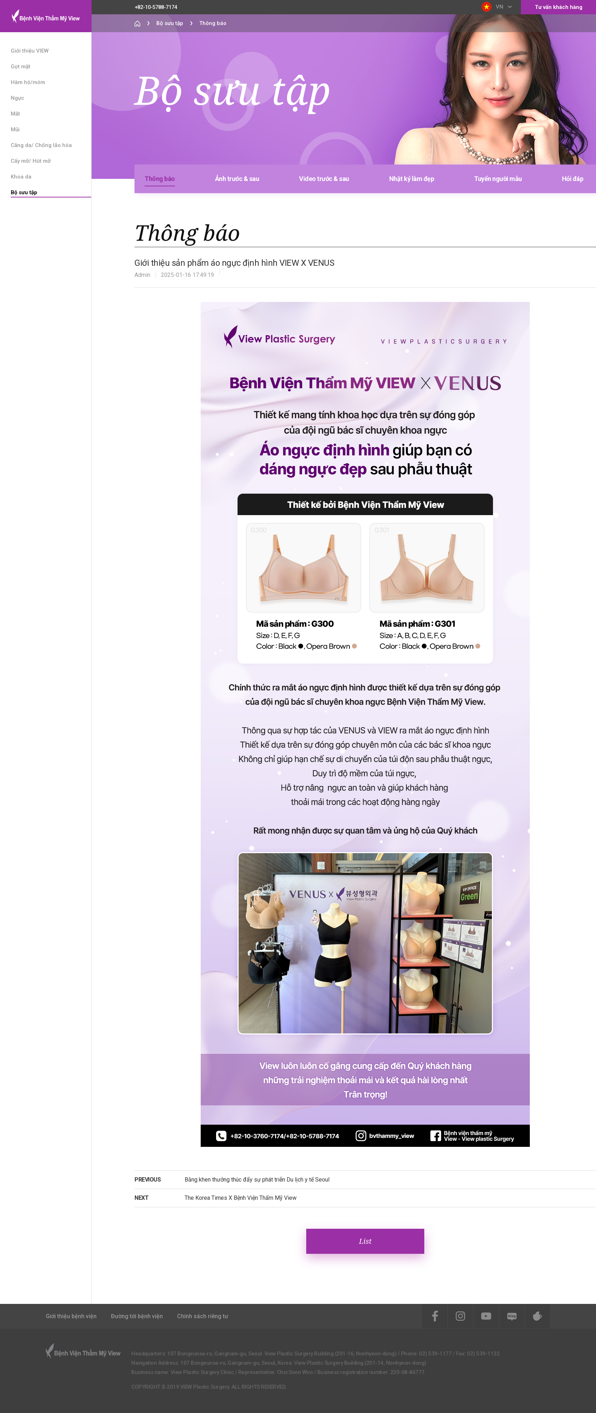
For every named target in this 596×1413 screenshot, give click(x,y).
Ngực (17, 98)
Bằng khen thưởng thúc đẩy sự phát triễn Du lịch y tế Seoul (257, 1179)
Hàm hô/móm (28, 82)
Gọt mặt (20, 66)
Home (137, 23)
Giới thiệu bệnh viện (71, 1316)
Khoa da (21, 176)
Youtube (486, 1316)
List (365, 1241)
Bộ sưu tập (24, 192)
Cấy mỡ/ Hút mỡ (31, 161)
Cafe (537, 1316)
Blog (511, 1316)
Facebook (434, 1316)
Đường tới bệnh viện (137, 1316)
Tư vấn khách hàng (558, 7)
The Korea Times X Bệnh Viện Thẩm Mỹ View (241, 1197)
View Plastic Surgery (45, 16)
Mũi (15, 129)
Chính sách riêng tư (202, 1316)
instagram (460, 1316)
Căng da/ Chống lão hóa (41, 145)
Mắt (15, 114)
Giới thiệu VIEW (30, 51)
